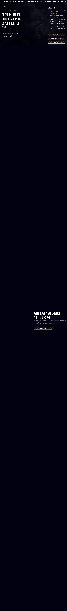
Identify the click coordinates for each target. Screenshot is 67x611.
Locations (48, 1)
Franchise (60, 1)
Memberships (13, 1)
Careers (55, 1)
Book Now (56, 34)
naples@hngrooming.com (56, 15)
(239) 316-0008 (53, 13)
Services (6, 1)
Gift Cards (21, 1)
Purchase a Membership (56, 38)
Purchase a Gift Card (56, 42)
